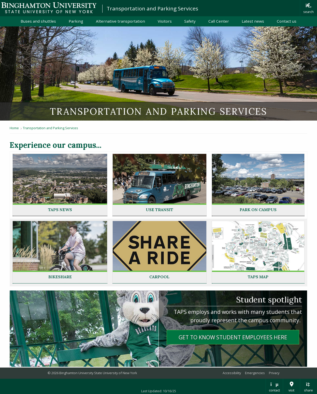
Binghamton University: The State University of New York (48, 7)
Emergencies (255, 373)
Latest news (253, 21)
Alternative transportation (120, 21)
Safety (190, 21)
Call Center (218, 21)
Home (14, 128)
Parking (76, 21)
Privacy (274, 373)
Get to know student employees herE (233, 337)
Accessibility (232, 373)
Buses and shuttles (38, 21)
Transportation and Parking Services (152, 8)
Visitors (165, 21)
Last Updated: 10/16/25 (158, 391)
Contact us (286, 21)
